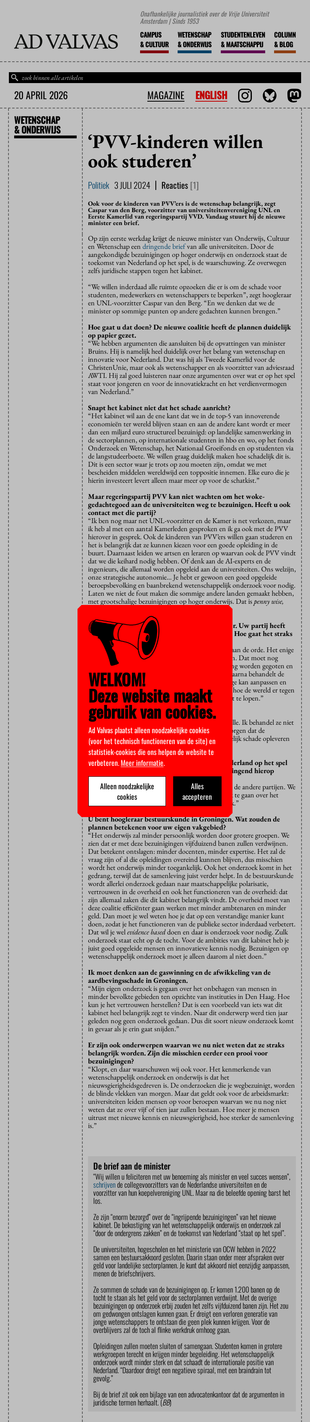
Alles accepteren (197, 791)
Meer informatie (142, 762)
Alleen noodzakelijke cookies (127, 791)
